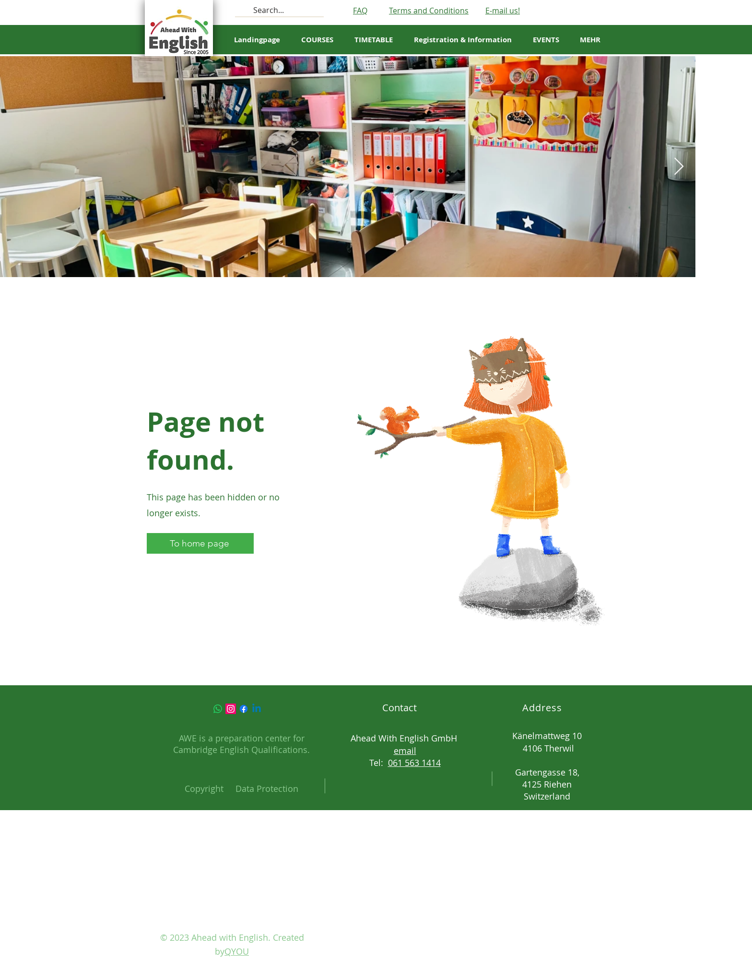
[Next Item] (678, 167)
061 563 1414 (414, 762)
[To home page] (200, 543)
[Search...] (278, 10)
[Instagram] (230, 709)
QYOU (236, 951)
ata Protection (270, 788)
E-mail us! (502, 10)
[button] (373, 40)
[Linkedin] (256, 709)
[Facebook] (243, 709)
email (405, 750)
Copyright (204, 788)
